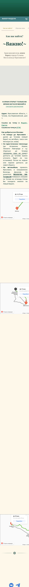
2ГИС (18, 127)
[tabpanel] (14, 36)
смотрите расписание (14, 106)
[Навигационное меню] (26, 19)
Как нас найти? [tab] (7, 28)
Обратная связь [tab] (20, 28)
